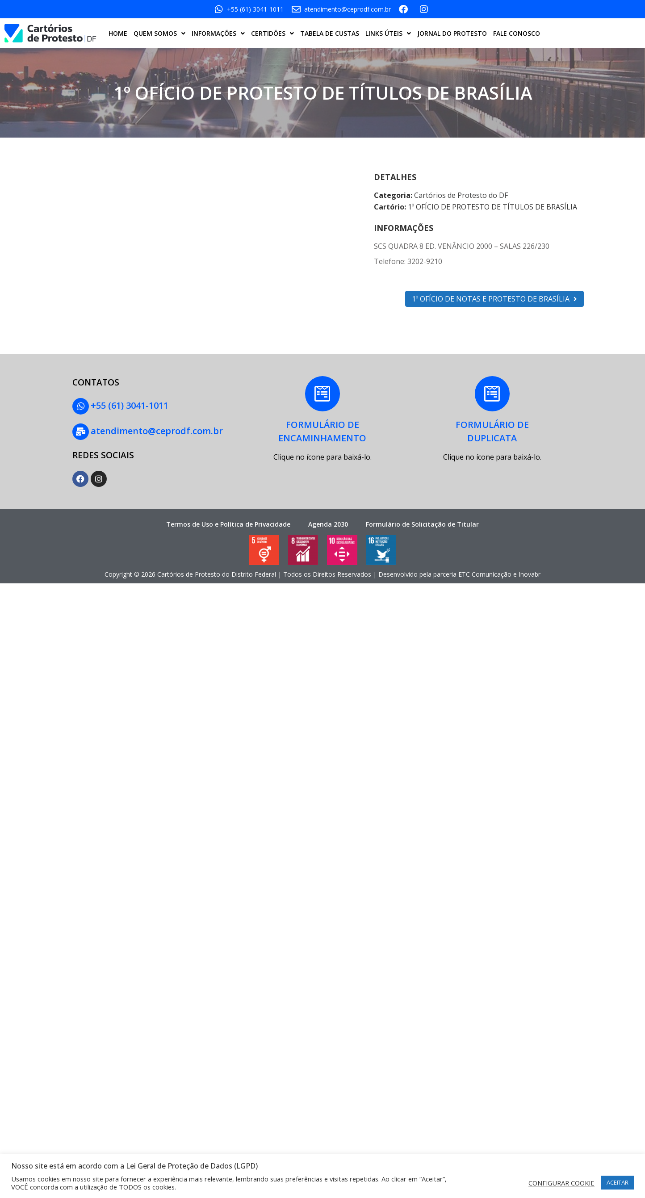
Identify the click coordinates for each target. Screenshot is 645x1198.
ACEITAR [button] (617, 1182)
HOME (118, 33)
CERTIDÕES (272, 33)
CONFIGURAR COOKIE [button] (561, 1182)
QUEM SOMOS (159, 33)
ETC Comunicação (484, 573)
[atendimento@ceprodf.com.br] (80, 431)
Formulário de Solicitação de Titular (422, 523)
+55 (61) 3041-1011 (129, 405)
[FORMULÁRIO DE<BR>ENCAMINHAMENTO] (322, 394)
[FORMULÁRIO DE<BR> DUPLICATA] (492, 394)
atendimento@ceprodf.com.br (156, 430)
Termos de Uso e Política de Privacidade (228, 523)
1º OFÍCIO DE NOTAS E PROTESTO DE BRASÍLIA (494, 299)
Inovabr (529, 573)
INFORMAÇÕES (218, 33)
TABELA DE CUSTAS (329, 33)
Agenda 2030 (328, 523)
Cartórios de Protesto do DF (461, 195)
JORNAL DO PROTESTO (452, 33)
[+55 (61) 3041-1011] (80, 406)
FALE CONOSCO (516, 33)
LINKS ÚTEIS (388, 33)
